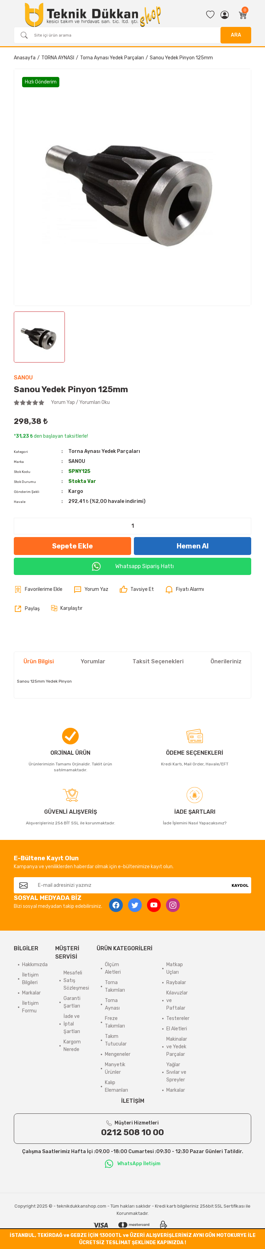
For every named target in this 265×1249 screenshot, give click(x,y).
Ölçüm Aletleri (113, 968)
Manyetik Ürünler (115, 1068)
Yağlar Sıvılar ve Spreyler (176, 1072)
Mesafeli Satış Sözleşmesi (76, 980)
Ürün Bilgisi (38, 661)
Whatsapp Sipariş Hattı (132, 566)
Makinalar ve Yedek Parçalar (176, 1046)
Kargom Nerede (72, 1045)
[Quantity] (132, 526)
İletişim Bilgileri (30, 978)
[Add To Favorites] (38, 589)
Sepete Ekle (72, 546)
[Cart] (243, 15)
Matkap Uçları (174, 968)
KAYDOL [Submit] (240, 885)
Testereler (177, 1018)
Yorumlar (93, 661)
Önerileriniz (226, 661)
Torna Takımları (115, 986)
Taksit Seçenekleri (158, 661)
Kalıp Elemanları (116, 1086)
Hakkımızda (35, 965)
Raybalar (176, 982)
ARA (236, 35)
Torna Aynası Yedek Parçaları (104, 451)
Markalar (31, 993)
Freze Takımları (115, 1022)
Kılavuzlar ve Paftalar (177, 1000)
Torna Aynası (112, 1004)
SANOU (23, 377)
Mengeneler (117, 1054)
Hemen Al (193, 546)
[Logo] (93, 15)
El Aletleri (176, 1029)
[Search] (132, 35)
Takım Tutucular (116, 1040)
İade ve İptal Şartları (71, 1023)
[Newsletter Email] (131, 885)
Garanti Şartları (71, 1002)
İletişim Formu (30, 1007)
